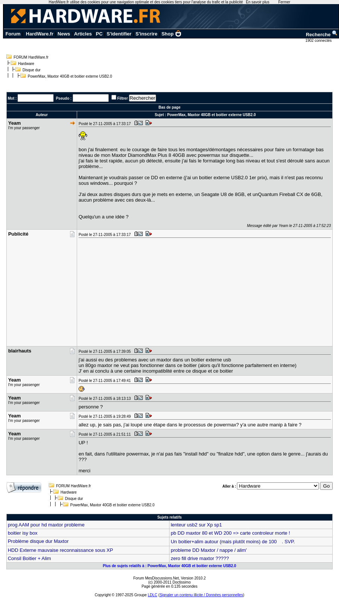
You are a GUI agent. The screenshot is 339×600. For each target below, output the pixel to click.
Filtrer (122, 98)
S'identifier (119, 34)
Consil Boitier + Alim (29, 558)
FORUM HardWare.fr (31, 57)
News (63, 34)
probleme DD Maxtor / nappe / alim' (209, 550)
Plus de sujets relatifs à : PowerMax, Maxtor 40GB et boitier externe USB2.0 (169, 566)
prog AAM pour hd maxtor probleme (46, 525)
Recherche (322, 34)
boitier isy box (22, 533)
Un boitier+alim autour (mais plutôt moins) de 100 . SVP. (233, 541)
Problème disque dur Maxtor (38, 541)
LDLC (153, 595)
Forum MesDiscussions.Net (156, 578)
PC (99, 34)
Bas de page (170, 107)
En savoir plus (257, 2)
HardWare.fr (40, 34)
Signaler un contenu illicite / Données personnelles (201, 595)
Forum (13, 34)
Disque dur (32, 70)
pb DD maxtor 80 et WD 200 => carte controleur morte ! (230, 533)
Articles (83, 34)
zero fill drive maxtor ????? (200, 558)
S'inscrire (147, 34)
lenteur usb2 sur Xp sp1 (196, 525)
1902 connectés (319, 40)
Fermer (284, 2)
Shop (171, 34)
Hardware (26, 64)
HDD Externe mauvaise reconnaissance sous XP (60, 550)
